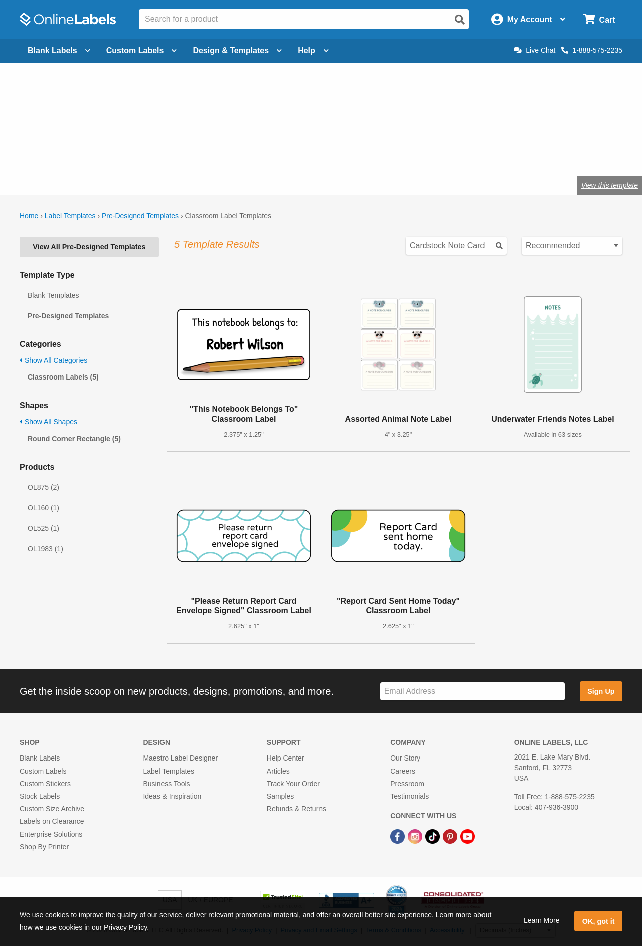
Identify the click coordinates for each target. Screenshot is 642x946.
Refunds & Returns (296, 809)
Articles (278, 771)
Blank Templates (53, 295)
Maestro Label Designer (180, 758)
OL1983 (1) (45, 549)
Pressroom (407, 784)
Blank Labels (40, 758)
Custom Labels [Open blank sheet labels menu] (141, 50)
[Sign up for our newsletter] (472, 691)
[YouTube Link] (467, 836)
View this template (609, 185)
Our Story (405, 758)
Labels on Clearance (52, 821)
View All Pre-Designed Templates (89, 247)
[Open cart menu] (599, 19)
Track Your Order (293, 784)
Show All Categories (53, 360)
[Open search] (460, 20)
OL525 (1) (43, 528)
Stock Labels (40, 796)
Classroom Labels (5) (63, 377)
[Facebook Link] (398, 836)
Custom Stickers (45, 784)
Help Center (285, 758)
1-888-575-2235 (591, 50)
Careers (402, 771)
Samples (280, 796)
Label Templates (70, 216)
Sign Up (600, 691)
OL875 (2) (43, 487)
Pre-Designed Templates (140, 216)
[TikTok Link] (433, 836)
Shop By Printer (44, 847)
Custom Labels (43, 771)
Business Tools (166, 784)
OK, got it (598, 921)
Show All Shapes (48, 422)
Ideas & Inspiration (172, 796)
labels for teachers (194, 152)
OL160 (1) (43, 508)
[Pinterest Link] (451, 836)
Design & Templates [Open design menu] (237, 50)
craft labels (130, 152)
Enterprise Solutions (51, 834)
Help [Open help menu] (313, 50)
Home (29, 216)
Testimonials (409, 796)
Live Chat (534, 50)
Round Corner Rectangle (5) (74, 439)
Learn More (542, 920)
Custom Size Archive (52, 809)
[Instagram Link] (416, 836)
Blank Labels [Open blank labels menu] (59, 50)
